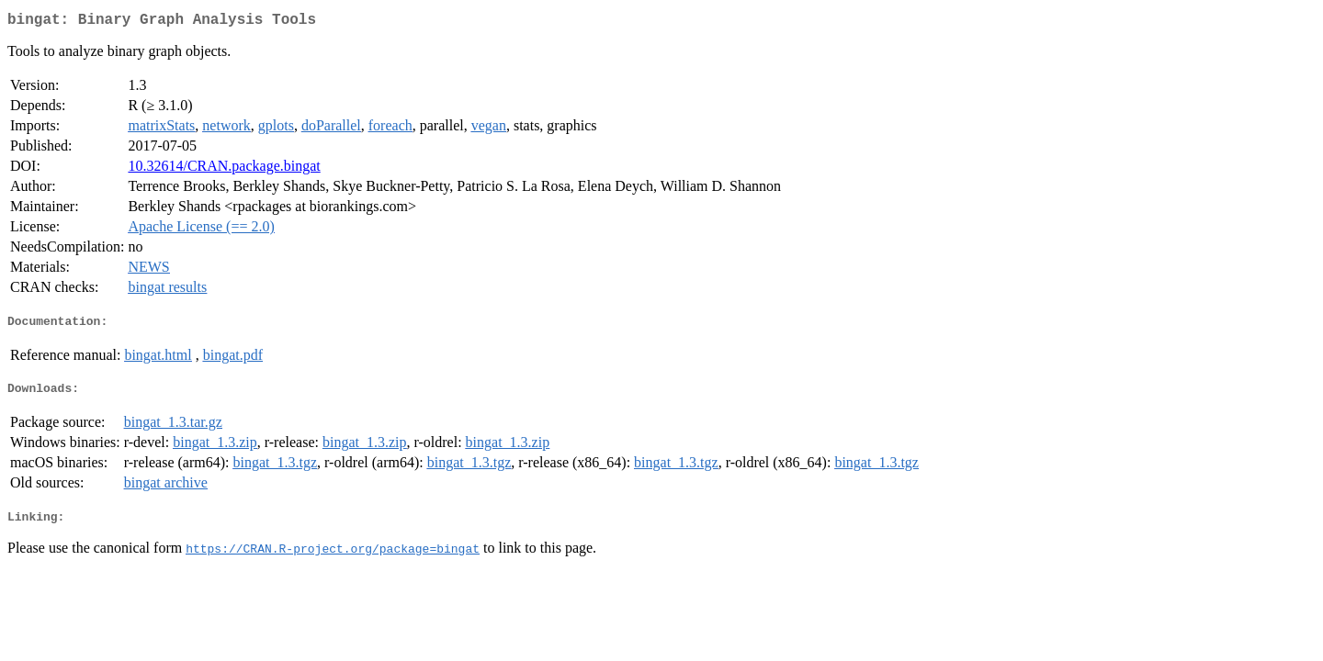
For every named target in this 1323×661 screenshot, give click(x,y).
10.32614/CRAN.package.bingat (224, 169)
